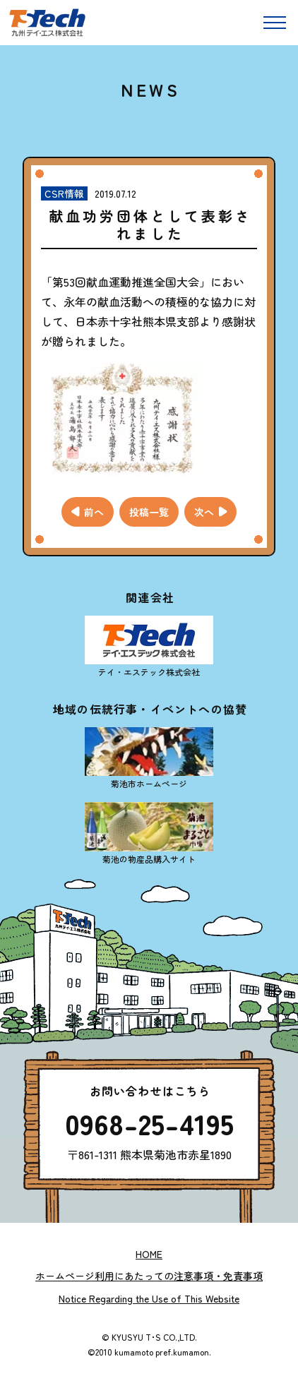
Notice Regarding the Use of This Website (149, 1298)
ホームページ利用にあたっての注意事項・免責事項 (149, 1276)
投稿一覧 (149, 512)
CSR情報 (64, 193)
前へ (94, 512)
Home (149, 1254)
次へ (204, 512)
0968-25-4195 (149, 1123)
